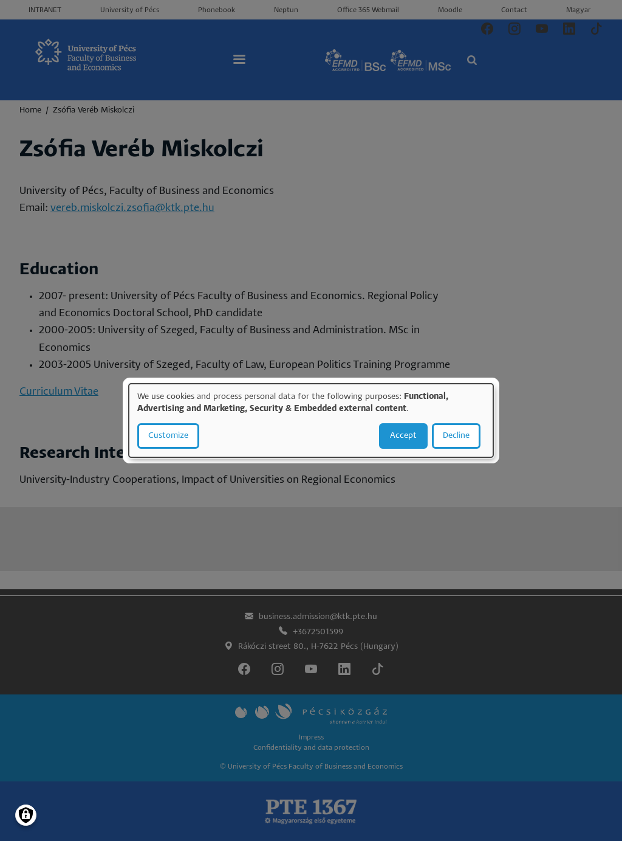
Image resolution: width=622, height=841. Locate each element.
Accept (403, 436)
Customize (168, 436)
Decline (456, 436)
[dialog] (311, 421)
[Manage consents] (25, 815)
